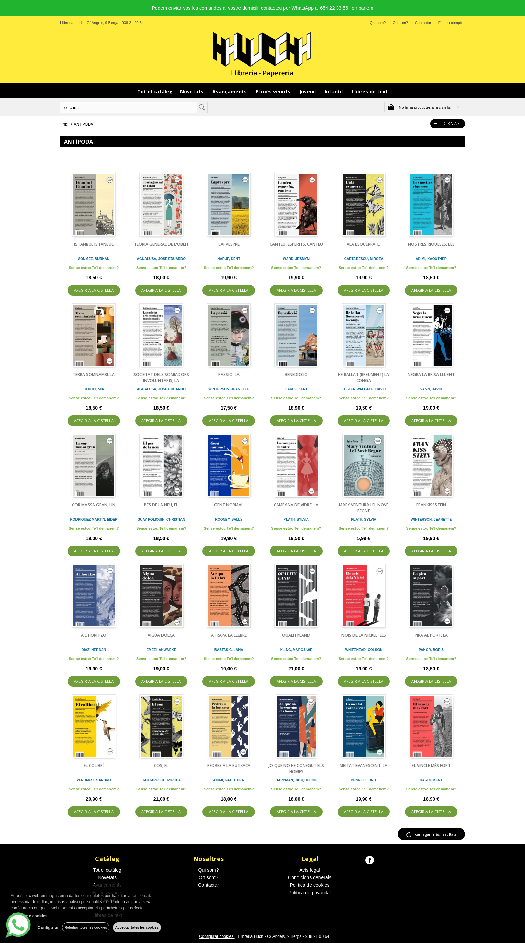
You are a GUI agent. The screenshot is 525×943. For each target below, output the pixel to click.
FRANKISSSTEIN (431, 505)
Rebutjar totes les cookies (86, 927)
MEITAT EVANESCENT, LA (363, 765)
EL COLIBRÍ (94, 765)
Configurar (48, 927)
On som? (400, 23)
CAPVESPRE (229, 244)
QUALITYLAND (296, 635)
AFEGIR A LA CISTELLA (94, 290)
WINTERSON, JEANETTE (228, 389)
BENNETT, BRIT (363, 780)
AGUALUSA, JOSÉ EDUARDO (161, 259)
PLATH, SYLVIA (296, 519)
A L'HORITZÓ (93, 635)
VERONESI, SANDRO (94, 780)
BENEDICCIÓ (296, 374)
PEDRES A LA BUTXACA (228, 765)
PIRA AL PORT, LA (431, 635)
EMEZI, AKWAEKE (161, 650)
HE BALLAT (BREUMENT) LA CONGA (363, 378)
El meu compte (450, 23)
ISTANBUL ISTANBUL (94, 244)
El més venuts (274, 91)
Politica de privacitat (309, 892)
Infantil (334, 91)
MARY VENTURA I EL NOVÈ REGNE (363, 508)
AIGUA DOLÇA (161, 635)
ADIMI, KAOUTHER (431, 259)
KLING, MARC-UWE (296, 650)
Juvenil (308, 91)
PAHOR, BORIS (431, 650)
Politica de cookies (310, 885)
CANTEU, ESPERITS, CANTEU (296, 244)
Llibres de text (370, 91)
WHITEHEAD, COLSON (364, 650)
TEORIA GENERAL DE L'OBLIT (161, 244)
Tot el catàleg (155, 91)
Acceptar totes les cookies (137, 927)
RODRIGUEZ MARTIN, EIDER (93, 519)
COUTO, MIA (93, 389)
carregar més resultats (435, 834)
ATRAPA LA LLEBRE (229, 635)
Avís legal (309, 870)
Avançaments (230, 91)
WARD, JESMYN (296, 259)
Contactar (423, 23)
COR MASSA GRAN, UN (93, 505)
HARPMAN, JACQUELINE (296, 780)
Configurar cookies (216, 936)
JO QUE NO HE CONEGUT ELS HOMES (296, 769)
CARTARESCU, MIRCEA (363, 259)
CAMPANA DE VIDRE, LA (296, 505)
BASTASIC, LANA (228, 650)
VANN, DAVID (431, 389)
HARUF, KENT (228, 259)
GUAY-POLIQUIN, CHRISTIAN (161, 519)
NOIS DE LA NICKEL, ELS (363, 635)
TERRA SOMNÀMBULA (94, 374)
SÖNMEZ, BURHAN (93, 259)
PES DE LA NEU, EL (161, 505)
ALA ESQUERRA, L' (364, 244)
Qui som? (378, 23)
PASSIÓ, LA (229, 374)
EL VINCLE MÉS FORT (431, 765)
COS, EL (161, 765)
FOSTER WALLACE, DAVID (364, 389)
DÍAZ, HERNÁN (93, 650)
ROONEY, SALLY (229, 519)
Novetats (192, 91)
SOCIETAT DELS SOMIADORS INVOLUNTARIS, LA (161, 378)
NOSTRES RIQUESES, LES (431, 244)
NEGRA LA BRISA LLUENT (431, 374)
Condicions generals (309, 877)
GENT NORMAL (228, 505)
